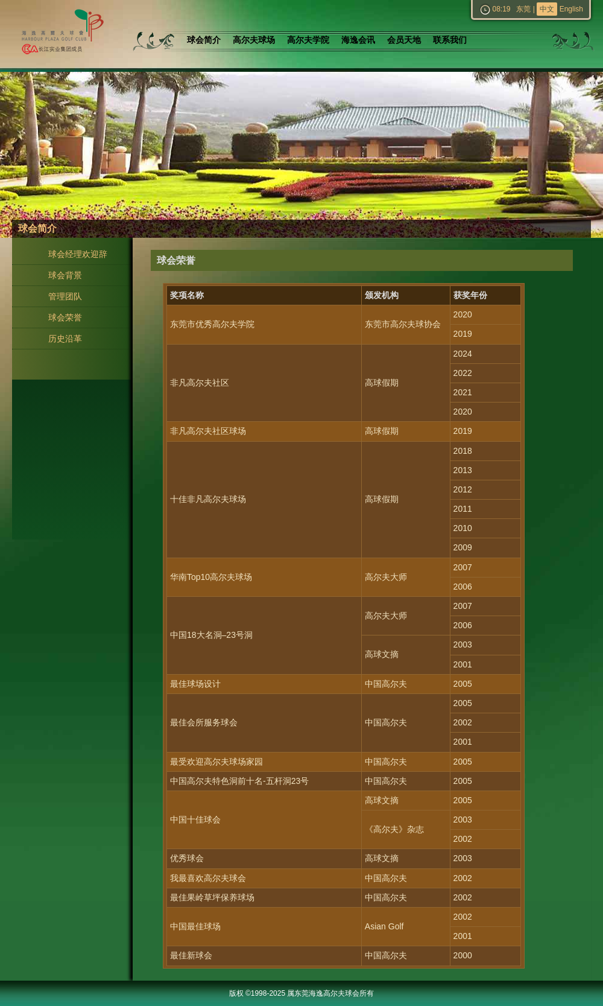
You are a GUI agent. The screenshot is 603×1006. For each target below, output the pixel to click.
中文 (547, 9)
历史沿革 (65, 338)
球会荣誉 (65, 317)
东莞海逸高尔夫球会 (60, 34)
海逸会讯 (358, 40)
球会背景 (65, 275)
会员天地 (404, 40)
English (571, 9)
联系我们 (450, 40)
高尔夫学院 (308, 40)
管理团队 (65, 296)
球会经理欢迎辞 (77, 254)
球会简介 (204, 40)
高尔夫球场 (254, 40)
